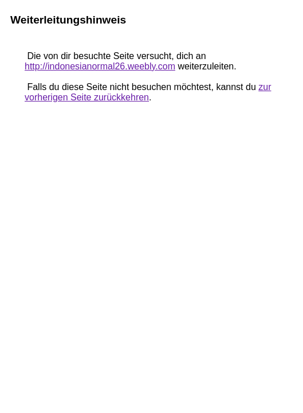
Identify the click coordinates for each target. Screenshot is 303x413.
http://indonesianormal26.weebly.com (100, 66)
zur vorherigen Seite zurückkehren (148, 92)
